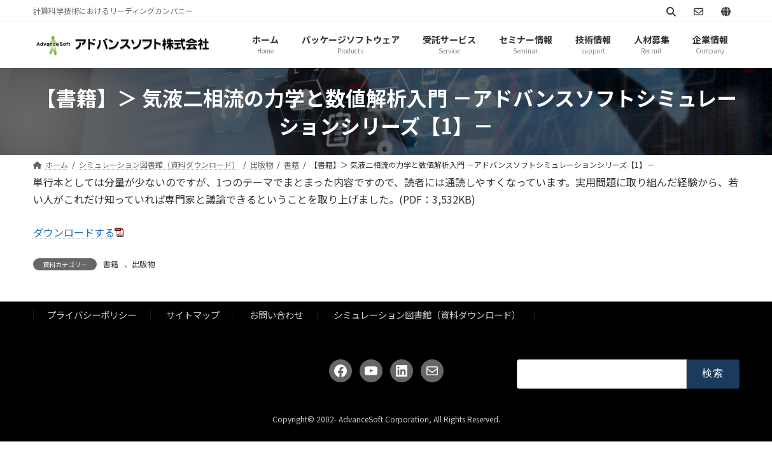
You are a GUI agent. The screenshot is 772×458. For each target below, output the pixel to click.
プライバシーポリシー (91, 314)
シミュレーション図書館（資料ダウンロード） (427, 314)
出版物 (143, 263)
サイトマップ (193, 314)
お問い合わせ (276, 314)
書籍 (110, 263)
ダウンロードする (74, 232)
